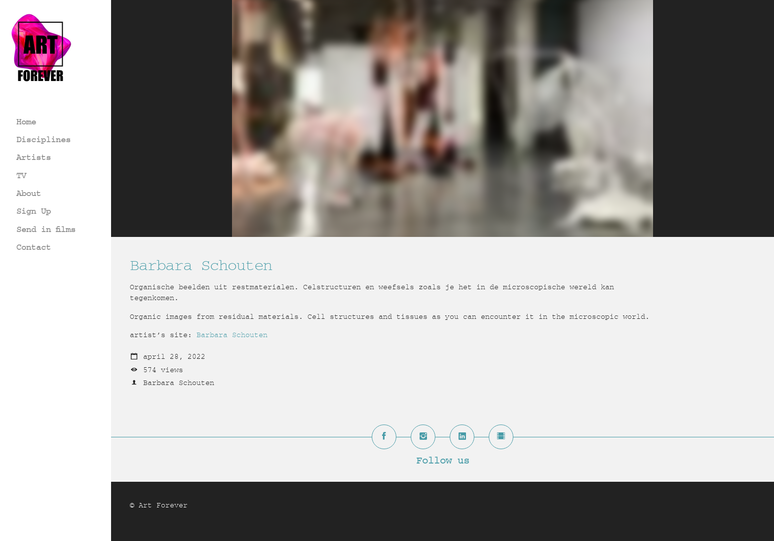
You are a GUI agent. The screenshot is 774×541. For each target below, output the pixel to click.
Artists (33, 157)
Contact (33, 247)
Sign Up (33, 211)
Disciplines (43, 139)
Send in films (46, 229)
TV (21, 175)
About (28, 193)
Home (26, 121)
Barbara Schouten (232, 335)
